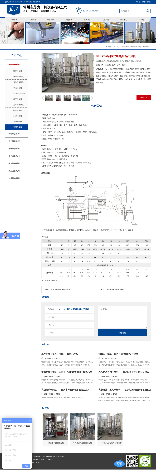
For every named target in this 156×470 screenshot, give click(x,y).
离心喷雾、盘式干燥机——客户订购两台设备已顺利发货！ (124, 389)
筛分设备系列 (14, 156)
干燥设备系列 (136, 47)
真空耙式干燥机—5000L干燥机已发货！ (60, 354)
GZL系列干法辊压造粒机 (115, 290)
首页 (118, 47)
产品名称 (51, 309)
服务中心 (123, 20)
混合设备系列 (14, 141)
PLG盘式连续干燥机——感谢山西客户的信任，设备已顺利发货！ (123, 372)
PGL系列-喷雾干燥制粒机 (60, 290)
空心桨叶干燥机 (19, 93)
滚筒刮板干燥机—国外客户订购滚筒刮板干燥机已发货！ (66, 372)
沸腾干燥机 (147, 47)
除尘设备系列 (14, 171)
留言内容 (104, 309)
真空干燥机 (17, 99)
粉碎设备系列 (14, 149)
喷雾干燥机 (17, 71)
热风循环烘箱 (18, 105)
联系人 (51, 325)
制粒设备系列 (14, 134)
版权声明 (61, 456)
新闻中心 (87, 20)
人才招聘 (105, 20)
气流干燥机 (17, 88)
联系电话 (51, 333)
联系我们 (142, 20)
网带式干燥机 (18, 77)
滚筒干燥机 (17, 122)
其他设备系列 (14, 178)
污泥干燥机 (17, 116)
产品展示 (50, 20)
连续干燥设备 (18, 82)
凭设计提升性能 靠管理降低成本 (49, 8)
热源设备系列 (14, 163)
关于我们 (32, 20)
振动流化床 (17, 110)
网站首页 (14, 20)
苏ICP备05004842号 (50, 456)
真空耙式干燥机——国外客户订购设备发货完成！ (65, 389)
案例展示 (68, 20)
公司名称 (51, 317)
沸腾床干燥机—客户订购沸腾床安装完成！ (119, 354)
